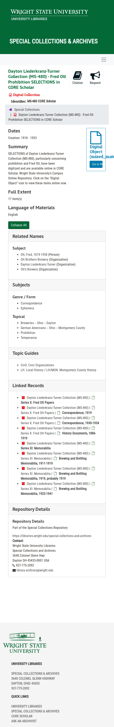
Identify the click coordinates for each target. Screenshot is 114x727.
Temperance (29, 338)
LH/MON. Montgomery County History (71, 370)
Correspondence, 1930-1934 (80, 423)
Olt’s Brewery (29, 269)
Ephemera (27, 308)
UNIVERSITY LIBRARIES (26, 706)
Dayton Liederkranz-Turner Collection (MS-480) (58, 398)
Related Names (28, 236)
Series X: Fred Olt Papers (37, 403)
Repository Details (31, 509)
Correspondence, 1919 (77, 413)
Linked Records (28, 385)
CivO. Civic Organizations (37, 365)
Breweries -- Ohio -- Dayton (38, 323)
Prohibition (28, 333)
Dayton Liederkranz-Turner (38, 264)
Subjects (21, 285)
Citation (77, 78)
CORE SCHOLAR (21, 716)
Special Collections (27, 110)
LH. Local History (32, 370)
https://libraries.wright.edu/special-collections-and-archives (52, 536)
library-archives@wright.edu (35, 570)
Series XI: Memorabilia (36, 448)
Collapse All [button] (19, 225)
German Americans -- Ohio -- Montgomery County (53, 328)
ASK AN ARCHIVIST (23, 721)
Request (95, 78)
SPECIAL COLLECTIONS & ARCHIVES (35, 711)
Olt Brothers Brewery (34, 259)
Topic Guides (26, 353)
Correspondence (31, 303)
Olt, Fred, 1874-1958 (34, 255)
